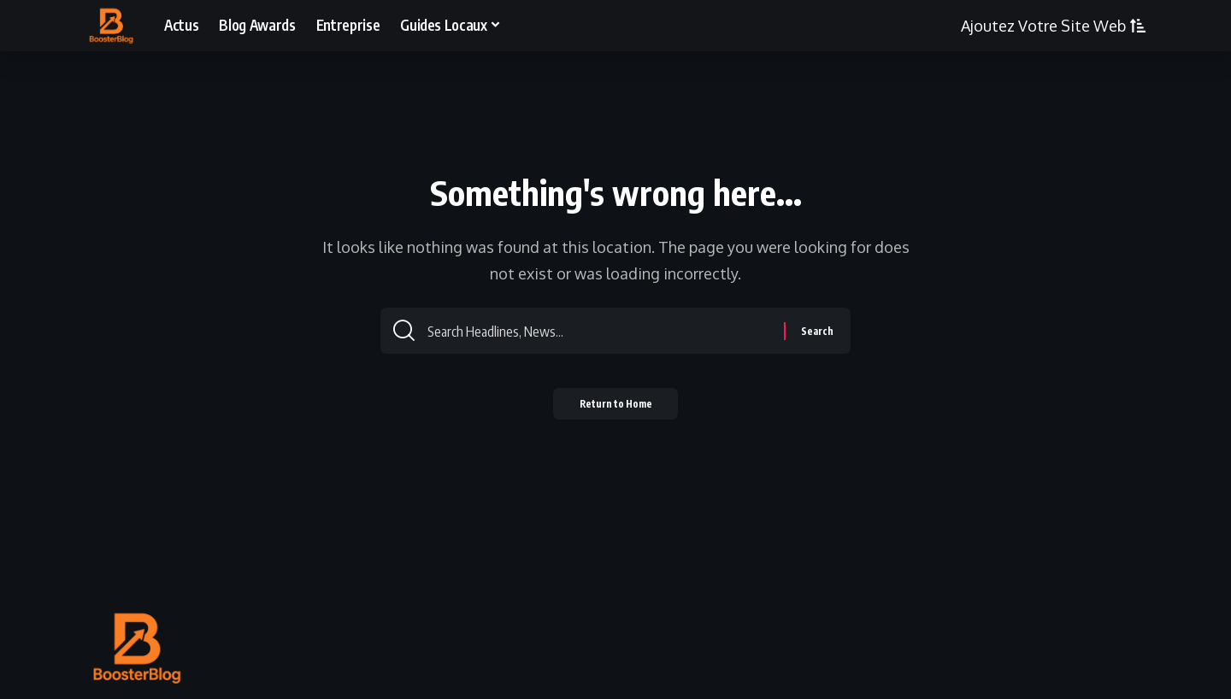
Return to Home (616, 410)
